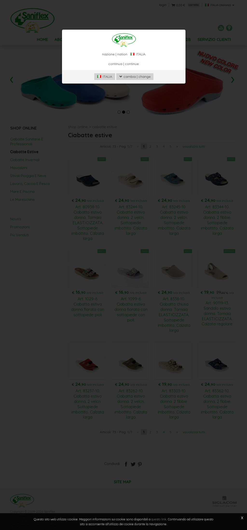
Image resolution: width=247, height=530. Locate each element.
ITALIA (104, 100)
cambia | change (135, 100)
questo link (158, 519)
